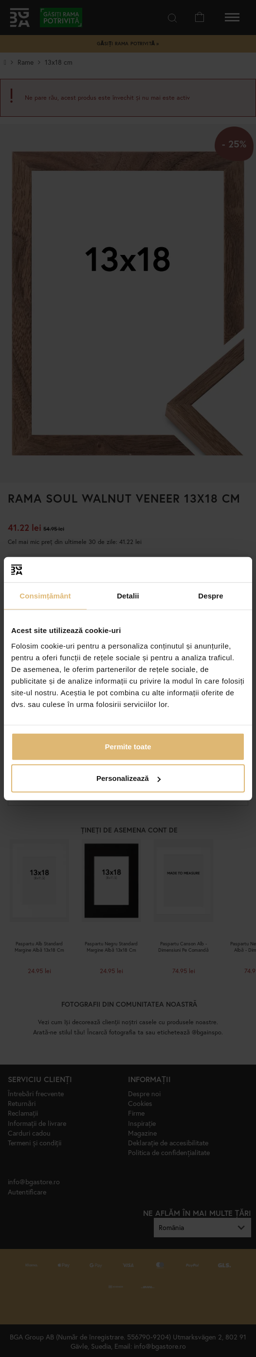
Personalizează (128, 778)
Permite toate (128, 746)
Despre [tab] (210, 596)
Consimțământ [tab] (45, 596)
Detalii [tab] (128, 596)
